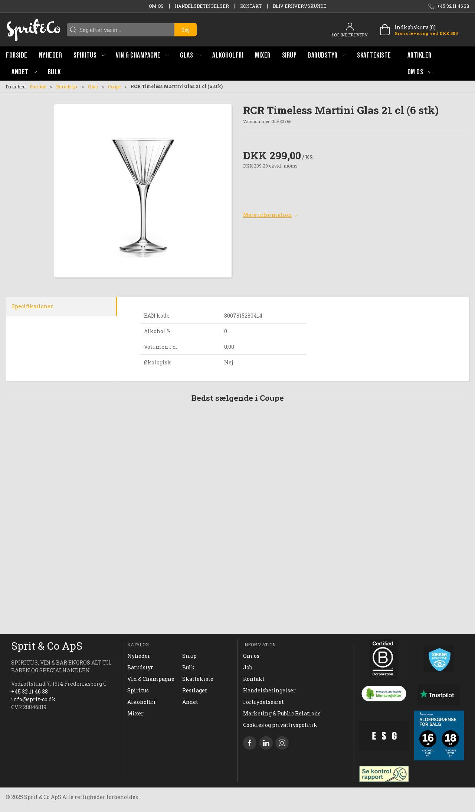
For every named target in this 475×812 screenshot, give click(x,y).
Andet (190, 701)
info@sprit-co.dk (33, 699)
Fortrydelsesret (263, 701)
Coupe (114, 87)
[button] (89, 55)
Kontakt (251, 6)
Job (247, 667)
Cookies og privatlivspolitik (280, 724)
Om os (156, 6)
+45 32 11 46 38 (29, 691)
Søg (185, 30)
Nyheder (138, 655)
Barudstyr (67, 87)
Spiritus (138, 690)
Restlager (194, 690)
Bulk (188, 667)
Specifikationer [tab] (32, 306)
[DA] (33, 30)
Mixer (135, 713)
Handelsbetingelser (202, 6)
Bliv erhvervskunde (299, 6)
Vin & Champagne (150, 678)
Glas (93, 87)
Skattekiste (197, 678)
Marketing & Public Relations (282, 713)
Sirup (189, 655)
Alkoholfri (141, 701)
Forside (38, 87)
